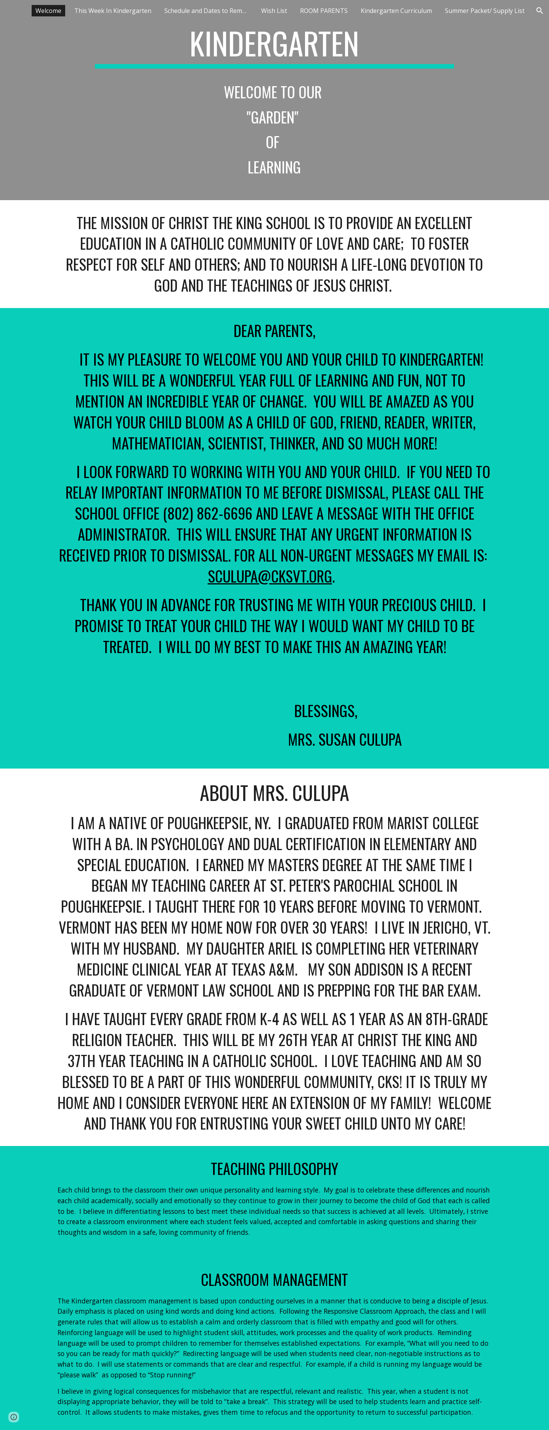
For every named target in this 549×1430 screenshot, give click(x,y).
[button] (540, 11)
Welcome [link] (48, 10)
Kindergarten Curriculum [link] (396, 10)
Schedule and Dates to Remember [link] (208, 10)
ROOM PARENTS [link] (324, 10)
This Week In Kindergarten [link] (112, 10)
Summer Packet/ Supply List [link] (485, 10)
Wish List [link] (274, 10)
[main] (274, 100)
